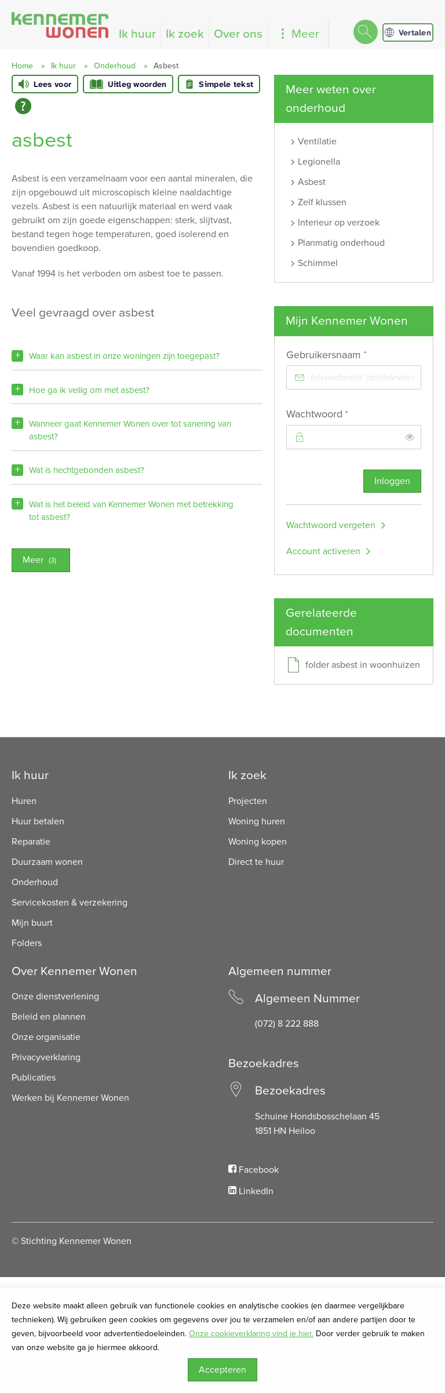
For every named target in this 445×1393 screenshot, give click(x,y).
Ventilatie (317, 141)
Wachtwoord (338, 413)
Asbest (312, 182)
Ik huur (137, 34)
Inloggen (392, 481)
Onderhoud (115, 66)
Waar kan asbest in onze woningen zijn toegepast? (124, 356)
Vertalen (408, 32)
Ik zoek (185, 34)
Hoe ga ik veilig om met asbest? (89, 390)
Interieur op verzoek (339, 222)
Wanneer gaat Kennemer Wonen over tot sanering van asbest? (130, 430)
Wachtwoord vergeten (330, 525)
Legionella (319, 162)
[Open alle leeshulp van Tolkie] (23, 106)
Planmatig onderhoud (341, 243)
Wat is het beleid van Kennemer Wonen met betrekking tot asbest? (131, 510)
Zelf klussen (322, 202)
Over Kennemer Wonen (74, 971)
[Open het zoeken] (365, 32)
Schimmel (318, 263)
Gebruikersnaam (347, 354)
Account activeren (323, 551)
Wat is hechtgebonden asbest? (86, 470)
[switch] (409, 437)
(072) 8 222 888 (287, 1024)
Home (22, 66)
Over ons (238, 34)
